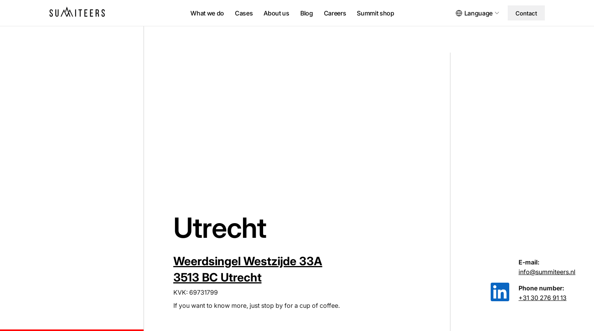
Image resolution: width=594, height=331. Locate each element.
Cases (244, 13)
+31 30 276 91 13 (543, 298)
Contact (526, 13)
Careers (335, 13)
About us (276, 13)
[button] (480, 13)
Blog (306, 13)
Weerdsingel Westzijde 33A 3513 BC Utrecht (247, 269)
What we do (207, 13)
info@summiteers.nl (547, 272)
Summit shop (375, 13)
